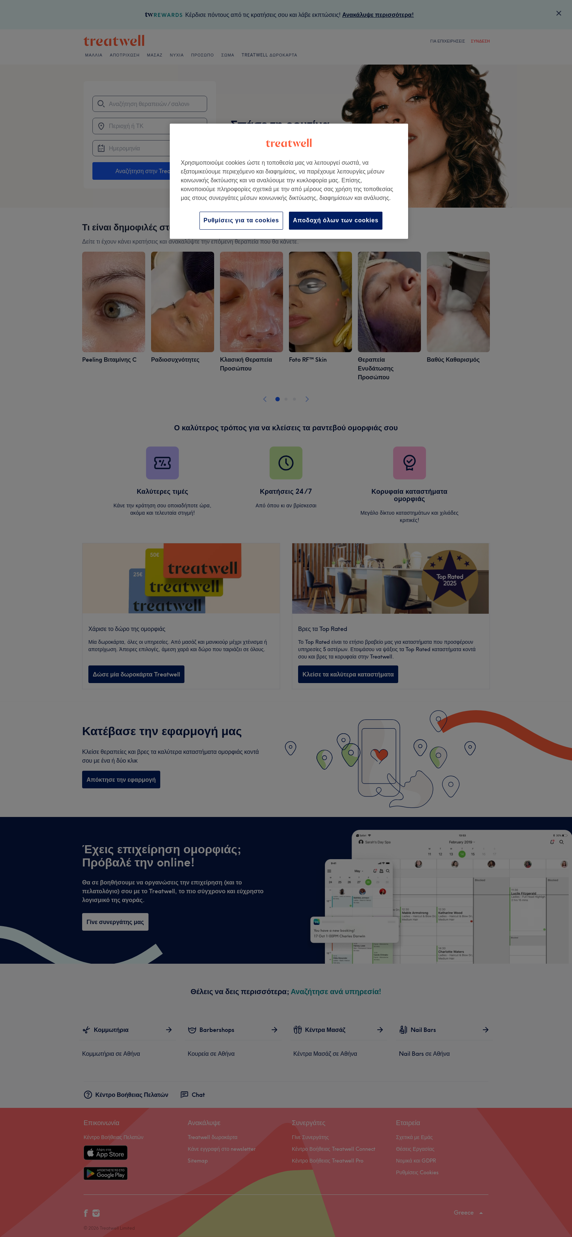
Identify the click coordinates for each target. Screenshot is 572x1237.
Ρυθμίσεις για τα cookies (241, 220)
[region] (289, 181)
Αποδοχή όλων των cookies (335, 220)
